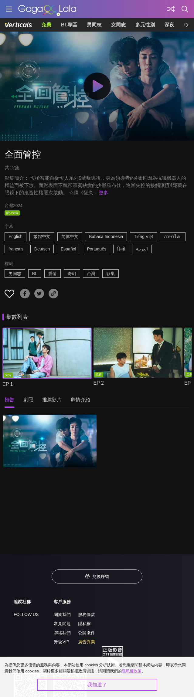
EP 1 (7, 384)
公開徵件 (86, 632)
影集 (110, 273)
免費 (46, 24)
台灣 (91, 273)
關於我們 (62, 614)
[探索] (171, 9)
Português (96, 248)
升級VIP (61, 641)
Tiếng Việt (143, 236)
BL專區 (69, 24)
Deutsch (42, 248)
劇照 (28, 399)
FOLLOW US (26, 614)
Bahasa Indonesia (106, 236)
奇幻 (72, 273)
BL (34, 273)
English (15, 236)
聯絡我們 (62, 632)
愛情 (52, 273)
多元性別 (145, 24)
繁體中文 (41, 236)
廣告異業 (86, 641)
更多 (103, 192)
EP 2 (99, 383)
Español (68, 248)
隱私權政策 (131, 671)
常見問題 (62, 623)
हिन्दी (121, 248)
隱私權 (84, 623)
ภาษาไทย (173, 236)
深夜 (169, 24)
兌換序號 (97, 576)
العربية (142, 248)
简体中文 (69, 236)
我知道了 (97, 684)
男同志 (94, 24)
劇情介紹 (80, 399)
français (16, 248)
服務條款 (86, 614)
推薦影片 (52, 399)
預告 (9, 399)
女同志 (118, 24)
